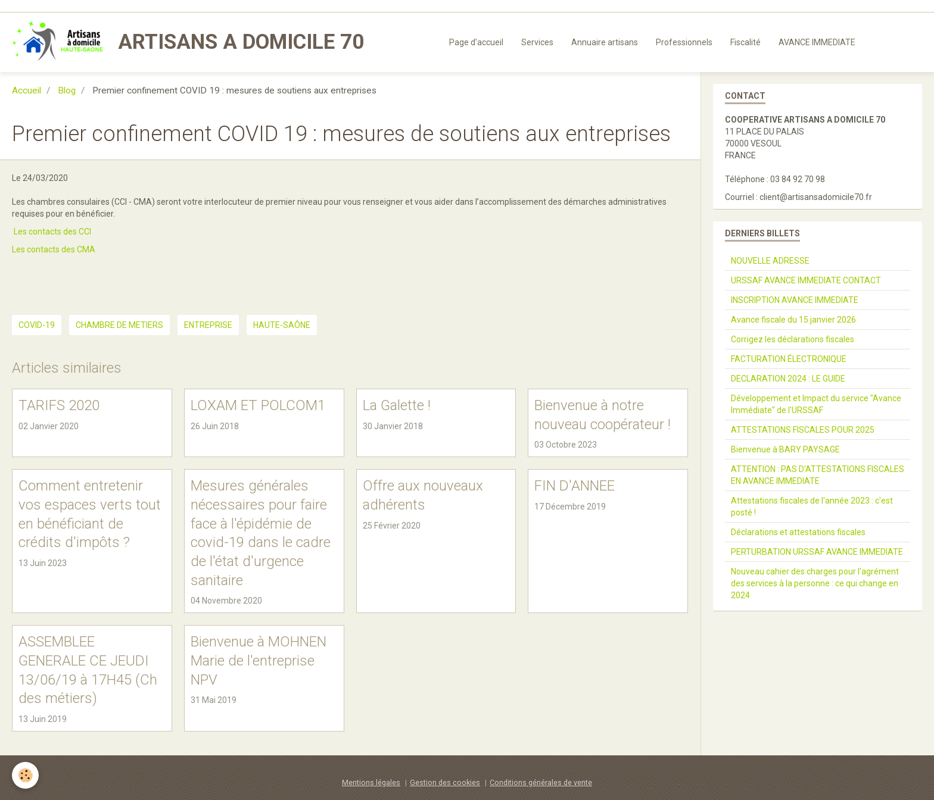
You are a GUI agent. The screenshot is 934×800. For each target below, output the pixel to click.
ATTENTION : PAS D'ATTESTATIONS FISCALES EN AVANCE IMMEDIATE (817, 475)
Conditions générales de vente (541, 782)
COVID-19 (36, 325)
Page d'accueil (476, 42)
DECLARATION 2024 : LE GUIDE (788, 378)
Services (537, 42)
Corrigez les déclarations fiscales (792, 339)
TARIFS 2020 (58, 405)
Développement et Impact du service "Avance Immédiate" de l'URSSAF (816, 404)
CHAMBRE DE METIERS (119, 325)
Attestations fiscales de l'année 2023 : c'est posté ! (812, 506)
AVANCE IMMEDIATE (817, 42)
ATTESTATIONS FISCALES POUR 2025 (802, 430)
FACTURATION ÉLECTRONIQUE (788, 359)
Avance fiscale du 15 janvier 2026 (793, 319)
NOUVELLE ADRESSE (770, 260)
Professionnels (684, 42)
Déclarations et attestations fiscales (798, 532)
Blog (67, 90)
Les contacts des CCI (52, 231)
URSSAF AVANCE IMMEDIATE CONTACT (806, 280)
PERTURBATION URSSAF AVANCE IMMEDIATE (817, 552)
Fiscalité (745, 42)
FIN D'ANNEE (574, 485)
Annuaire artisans (604, 42)
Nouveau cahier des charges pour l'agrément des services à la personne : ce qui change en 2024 (815, 583)
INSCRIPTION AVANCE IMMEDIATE (794, 300)
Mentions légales (371, 782)
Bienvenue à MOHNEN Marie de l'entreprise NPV (258, 660)
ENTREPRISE (208, 325)
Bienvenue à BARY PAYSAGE (785, 449)
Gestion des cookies (445, 782)
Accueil (26, 90)
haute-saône (281, 325)
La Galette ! (397, 405)
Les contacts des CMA (53, 249)
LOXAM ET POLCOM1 (258, 405)
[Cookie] (25, 775)
